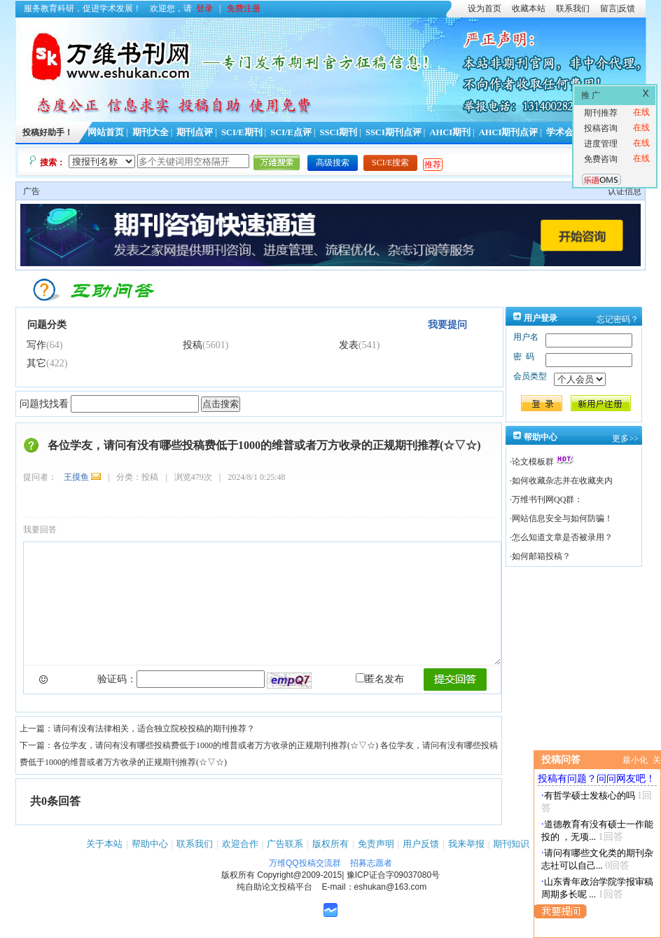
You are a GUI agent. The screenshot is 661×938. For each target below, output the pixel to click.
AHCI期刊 (450, 132)
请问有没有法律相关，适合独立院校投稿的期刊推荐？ (154, 728)
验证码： (117, 679)
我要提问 (447, 324)
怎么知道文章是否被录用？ (562, 537)
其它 (36, 363)
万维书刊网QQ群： (547, 499)
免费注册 (243, 8)
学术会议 (564, 132)
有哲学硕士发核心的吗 (589, 795)
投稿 (192, 345)
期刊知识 (511, 844)
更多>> (625, 438)
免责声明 (376, 844)
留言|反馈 (617, 8)
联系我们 (573, 8)
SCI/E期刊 (242, 132)
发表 (349, 345)
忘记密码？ (618, 319)
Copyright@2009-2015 (299, 875)
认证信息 (624, 191)
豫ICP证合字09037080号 (393, 875)
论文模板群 (533, 462)
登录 (204, 8)
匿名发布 (380, 679)
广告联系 (285, 844)
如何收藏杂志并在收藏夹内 (562, 480)
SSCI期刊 (339, 132)
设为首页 (484, 8)
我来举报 (466, 844)
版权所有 (330, 844)
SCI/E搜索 (390, 162)
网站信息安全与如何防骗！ (562, 518)
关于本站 (104, 844)
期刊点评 (194, 132)
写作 (36, 345)
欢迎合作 (240, 844)
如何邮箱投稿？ (541, 556)
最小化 (635, 760)
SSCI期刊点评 (394, 132)
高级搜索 (332, 162)
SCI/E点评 (291, 132)
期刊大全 (150, 132)
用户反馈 (421, 844)
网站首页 (106, 132)
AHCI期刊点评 (508, 132)
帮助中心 (150, 844)
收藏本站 (528, 8)
